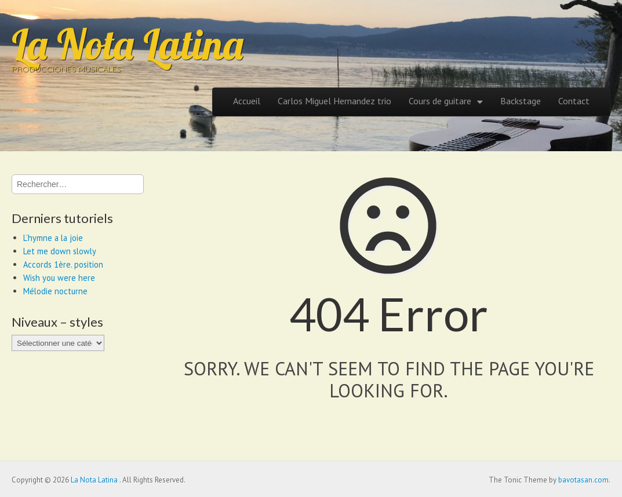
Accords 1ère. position (63, 264)
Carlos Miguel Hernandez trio (334, 101)
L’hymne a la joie (53, 237)
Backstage (520, 101)
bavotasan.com (583, 480)
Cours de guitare (440, 101)
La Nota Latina (127, 44)
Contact (574, 101)
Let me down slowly (59, 251)
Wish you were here (59, 277)
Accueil (246, 101)
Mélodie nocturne (55, 291)
